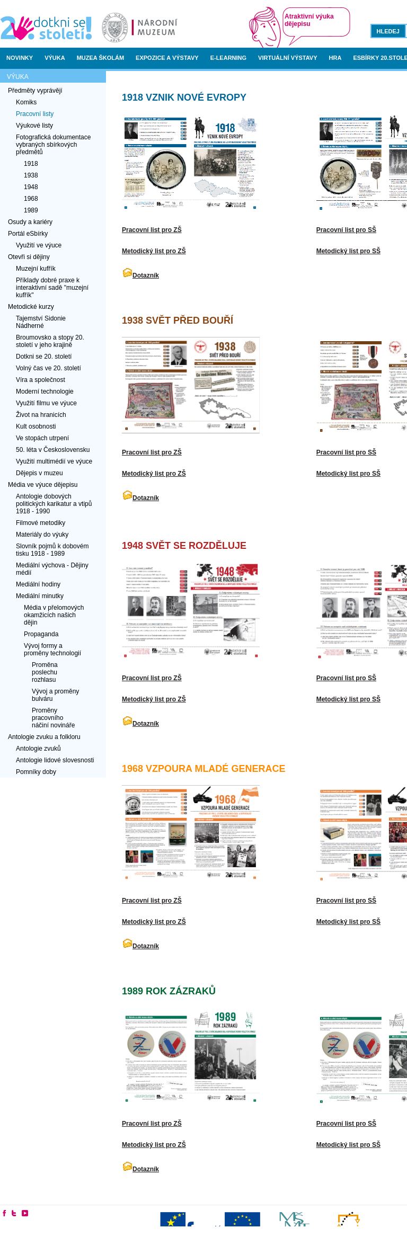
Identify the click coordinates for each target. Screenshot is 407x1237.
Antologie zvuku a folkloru (44, 737)
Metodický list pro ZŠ (154, 251)
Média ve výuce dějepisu (42, 484)
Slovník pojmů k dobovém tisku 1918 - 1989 (52, 549)
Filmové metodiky (40, 523)
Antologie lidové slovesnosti (55, 760)
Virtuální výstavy (287, 58)
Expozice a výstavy (167, 58)
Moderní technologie (45, 391)
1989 (31, 210)
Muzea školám (100, 58)
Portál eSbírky (28, 233)
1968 (31, 198)
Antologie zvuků (38, 748)
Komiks (26, 102)
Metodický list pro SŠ (348, 251)
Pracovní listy (35, 114)
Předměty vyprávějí (35, 90)
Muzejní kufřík (36, 268)
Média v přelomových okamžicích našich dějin (54, 615)
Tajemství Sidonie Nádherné (41, 322)
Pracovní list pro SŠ (346, 230)
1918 (31, 163)
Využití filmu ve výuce (46, 403)
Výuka (55, 58)
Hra (335, 58)
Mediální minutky (40, 596)
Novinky (19, 58)
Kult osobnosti (36, 426)
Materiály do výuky (42, 534)
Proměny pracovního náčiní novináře (53, 718)
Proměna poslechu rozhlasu (45, 672)
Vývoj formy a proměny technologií (52, 649)
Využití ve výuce (38, 245)
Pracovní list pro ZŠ (152, 230)
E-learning (228, 58)
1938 (31, 175)
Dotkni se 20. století (44, 356)
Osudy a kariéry (30, 222)
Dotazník (145, 275)
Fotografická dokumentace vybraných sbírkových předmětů (53, 145)
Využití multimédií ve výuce (54, 461)
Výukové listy (34, 125)
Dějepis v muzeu (39, 473)
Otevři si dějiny (29, 257)
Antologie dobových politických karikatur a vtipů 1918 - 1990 (54, 504)
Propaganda (41, 634)
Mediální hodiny (38, 584)
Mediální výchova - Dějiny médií (52, 569)
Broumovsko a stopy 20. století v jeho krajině (50, 341)
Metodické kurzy (31, 306)
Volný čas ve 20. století (48, 368)
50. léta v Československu (53, 449)
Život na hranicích (41, 415)
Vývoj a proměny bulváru (55, 695)
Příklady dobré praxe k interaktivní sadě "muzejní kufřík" (52, 288)
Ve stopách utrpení (42, 438)
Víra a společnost (40, 380)
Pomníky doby (36, 772)
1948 (31, 187)
